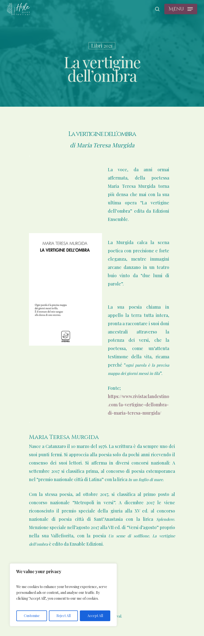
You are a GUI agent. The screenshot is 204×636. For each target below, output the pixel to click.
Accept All (95, 615)
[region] (63, 594)
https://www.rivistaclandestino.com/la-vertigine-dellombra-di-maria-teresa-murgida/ (138, 404)
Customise (32, 615)
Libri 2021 (101, 46)
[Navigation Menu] (180, 9)
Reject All (63, 615)
